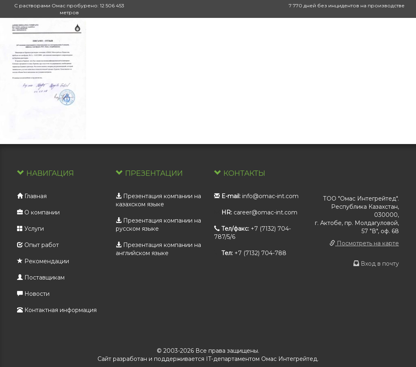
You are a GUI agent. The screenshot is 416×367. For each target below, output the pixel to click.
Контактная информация (57, 310)
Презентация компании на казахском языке (158, 200)
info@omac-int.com (270, 196)
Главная (32, 196)
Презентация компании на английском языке (158, 249)
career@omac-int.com (265, 212)
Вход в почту (376, 263)
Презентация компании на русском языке (158, 224)
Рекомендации (43, 261)
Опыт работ (38, 245)
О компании (38, 212)
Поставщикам (41, 277)
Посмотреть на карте (364, 243)
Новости (33, 293)
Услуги (30, 228)
